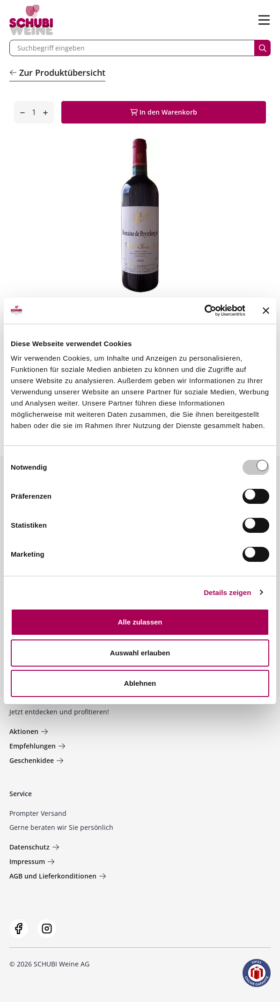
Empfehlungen (37, 745)
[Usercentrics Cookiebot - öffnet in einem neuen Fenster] (204, 311)
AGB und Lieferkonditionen (57, 875)
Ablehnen (140, 683)
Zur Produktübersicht (57, 72)
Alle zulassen (140, 622)
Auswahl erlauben (140, 653)
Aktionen (28, 731)
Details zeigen (227, 592)
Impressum (32, 861)
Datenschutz (34, 846)
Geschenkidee (36, 760)
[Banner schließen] (266, 310)
